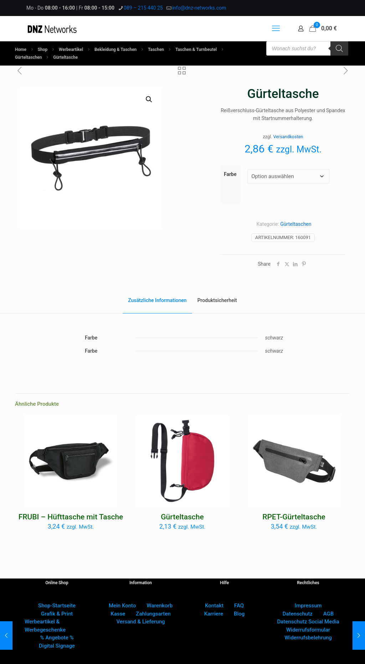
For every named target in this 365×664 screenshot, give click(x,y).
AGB (328, 614)
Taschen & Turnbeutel (196, 49)
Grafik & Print (57, 614)
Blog (239, 614)
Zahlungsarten (153, 614)
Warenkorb (159, 605)
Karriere (213, 614)
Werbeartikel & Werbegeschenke (45, 625)
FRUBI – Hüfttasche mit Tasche (71, 517)
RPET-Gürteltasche (293, 517)
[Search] (339, 48)
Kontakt (214, 605)
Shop (42, 49)
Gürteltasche (182, 517)
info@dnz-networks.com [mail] (199, 8)
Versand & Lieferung (141, 621)
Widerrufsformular (308, 630)
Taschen (156, 49)
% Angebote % (56, 637)
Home (20, 49)
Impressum (308, 605)
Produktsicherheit (217, 300)
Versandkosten (288, 136)
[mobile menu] (276, 28)
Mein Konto (122, 605)
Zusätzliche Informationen (157, 300)
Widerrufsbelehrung (308, 637)
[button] (149, 99)
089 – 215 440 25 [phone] (143, 8)
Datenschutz (298, 614)
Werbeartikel (71, 49)
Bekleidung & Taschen (115, 49)
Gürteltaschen (28, 57)
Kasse (117, 614)
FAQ (239, 605)
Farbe (230, 174)
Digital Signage (57, 646)
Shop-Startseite (57, 605)
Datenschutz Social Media (308, 621)
